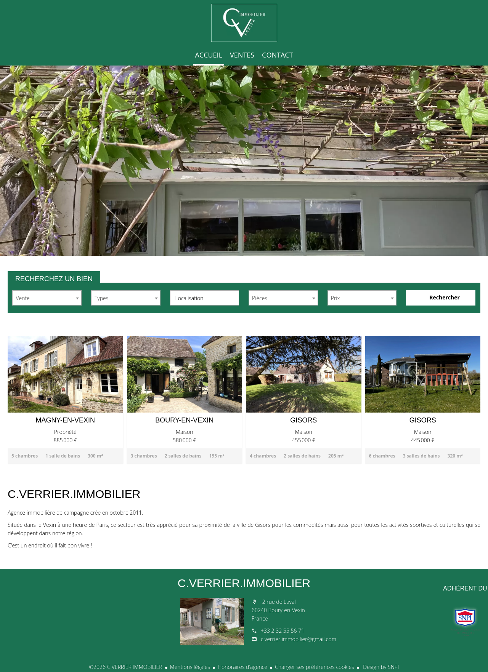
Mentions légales (190, 666)
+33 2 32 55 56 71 (282, 630)
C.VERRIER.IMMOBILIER (244, 583)
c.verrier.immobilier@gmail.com (298, 639)
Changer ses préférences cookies (314, 666)
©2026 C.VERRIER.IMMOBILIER (125, 666)
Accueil (244, 23)
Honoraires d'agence (242, 666)
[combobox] (47, 298)
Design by (380, 666)
